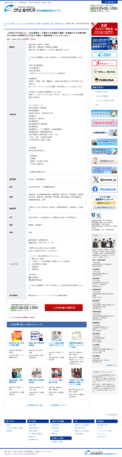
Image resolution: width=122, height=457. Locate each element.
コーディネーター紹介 (105, 431)
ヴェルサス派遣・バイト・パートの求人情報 (18, 23)
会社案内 (109, 16)
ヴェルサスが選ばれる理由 (105, 100)
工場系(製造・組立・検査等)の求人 (53, 23)
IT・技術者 (55, 431)
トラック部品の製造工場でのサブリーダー (56, 345)
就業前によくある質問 (81, 425)
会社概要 (9, 431)
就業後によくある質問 (81, 431)
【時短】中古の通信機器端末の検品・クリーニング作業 (76, 382)
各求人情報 (32, 425)
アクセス (100, 428)
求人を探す (38, 16)
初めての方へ (21, 16)
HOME (8, 16)
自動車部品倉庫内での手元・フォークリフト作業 (76, 345)
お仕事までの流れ (73, 16)
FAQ (91, 16)
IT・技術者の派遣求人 (36, 434)
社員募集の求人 (34, 439)
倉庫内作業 (55, 428)
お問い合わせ (102, 437)
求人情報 (37, 23)
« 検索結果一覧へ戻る (35, 405)
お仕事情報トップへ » (58, 405)
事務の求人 (32, 437)
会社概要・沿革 (103, 425)
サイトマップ (102, 434)
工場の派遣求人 (34, 428)
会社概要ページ (111, 365)
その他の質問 (78, 434)
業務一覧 (54, 434)
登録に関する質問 (80, 428)
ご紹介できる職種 (56, 16)
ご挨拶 (8, 425)
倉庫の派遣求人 (34, 431)
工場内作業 (55, 425)
